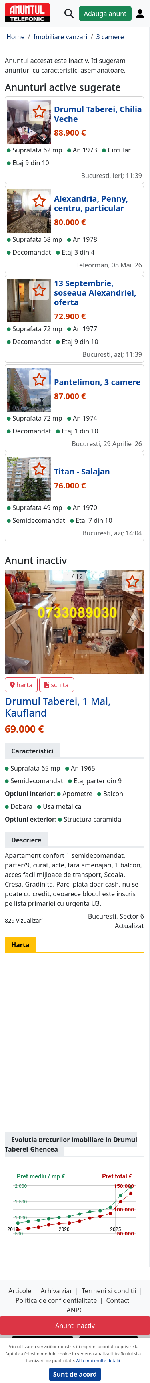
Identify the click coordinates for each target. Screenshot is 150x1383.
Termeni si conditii (109, 1290)
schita (56, 684)
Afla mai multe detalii (98, 1360)
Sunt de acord (75, 1374)
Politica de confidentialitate (56, 1300)
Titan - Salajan (82, 471)
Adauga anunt (105, 13)
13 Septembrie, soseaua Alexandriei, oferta (95, 293)
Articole (19, 1290)
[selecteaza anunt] (39, 111)
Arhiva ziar (56, 1290)
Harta (20, 944)
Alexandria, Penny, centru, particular (91, 203)
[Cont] (140, 13)
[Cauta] (69, 13)
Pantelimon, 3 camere (97, 382)
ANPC (74, 1310)
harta (21, 684)
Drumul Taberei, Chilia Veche (98, 114)
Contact (117, 1300)
